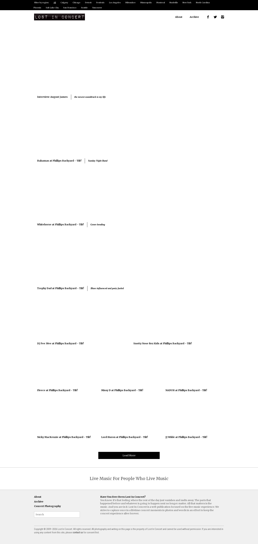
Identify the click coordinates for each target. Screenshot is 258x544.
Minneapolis (146, 2)
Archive (194, 17)
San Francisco (69, 7)
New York (187, 2)
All (55, 2)
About (178, 17)
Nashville (174, 2)
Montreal (160, 2)
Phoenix (37, 7)
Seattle (84, 7)
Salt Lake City (52, 7)
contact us (78, 532)
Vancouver (97, 7)
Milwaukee (130, 2)
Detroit (88, 2)
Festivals (100, 2)
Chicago (76, 2)
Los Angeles (115, 2)
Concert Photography (47, 506)
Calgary (64, 2)
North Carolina (203, 2)
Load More (129, 455)
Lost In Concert (59, 17)
